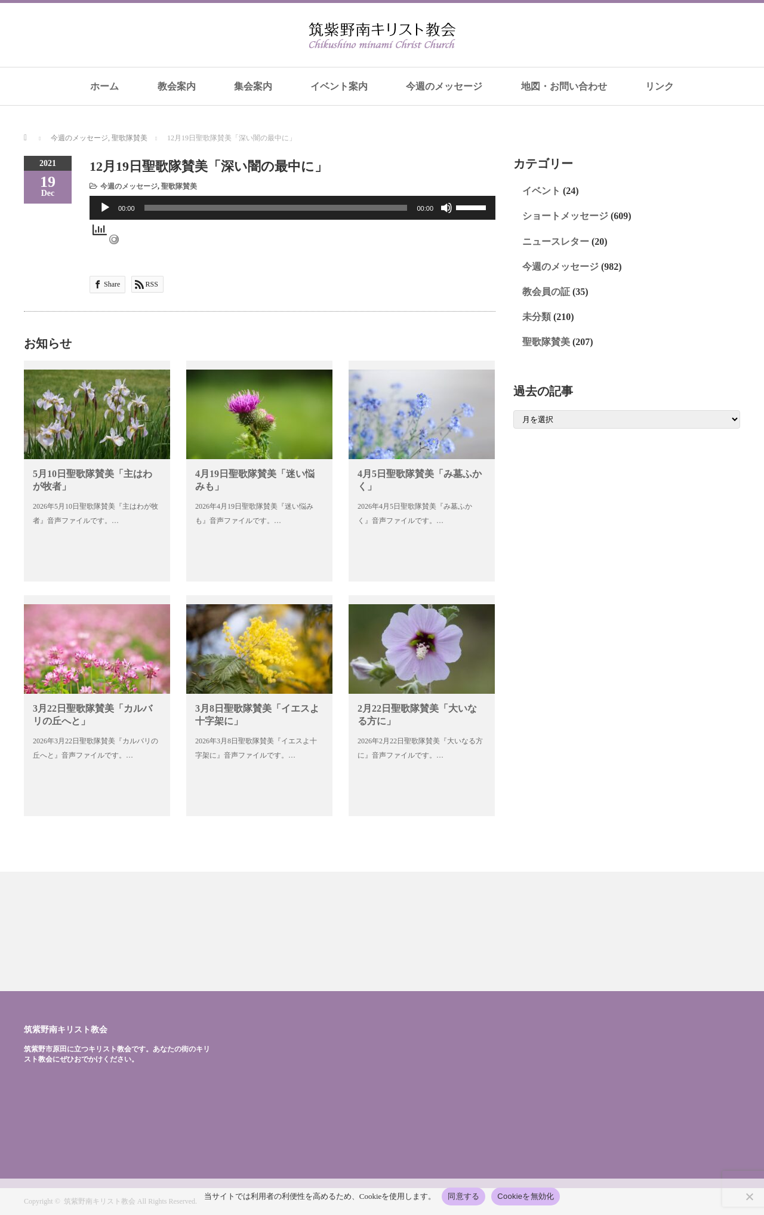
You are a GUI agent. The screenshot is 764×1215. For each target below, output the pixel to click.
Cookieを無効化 (525, 1196)
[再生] (105, 208)
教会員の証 (546, 292)
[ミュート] (446, 208)
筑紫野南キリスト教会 (65, 1029)
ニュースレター (555, 241)
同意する (463, 1196)
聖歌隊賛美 (179, 186)
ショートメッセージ (565, 216)
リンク (659, 86)
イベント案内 (339, 86)
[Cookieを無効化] (749, 1196)
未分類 (536, 317)
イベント (541, 191)
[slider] (276, 208)
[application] (292, 208)
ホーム (104, 86)
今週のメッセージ (444, 86)
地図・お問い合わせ (564, 86)
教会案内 (177, 86)
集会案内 (253, 86)
